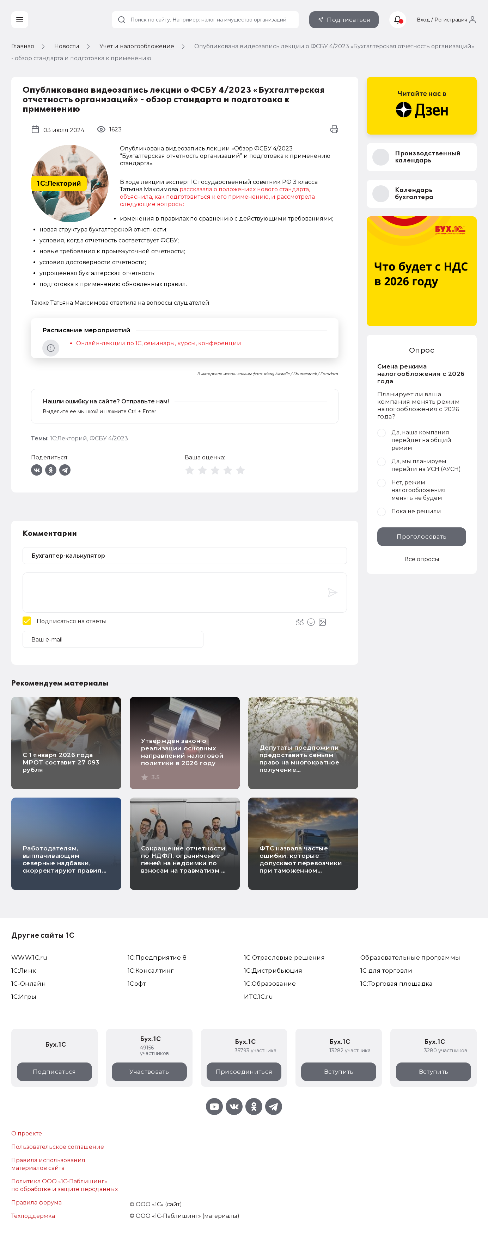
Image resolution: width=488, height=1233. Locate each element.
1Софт (137, 983)
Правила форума (36, 1202)
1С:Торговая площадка (396, 983)
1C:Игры (23, 996)
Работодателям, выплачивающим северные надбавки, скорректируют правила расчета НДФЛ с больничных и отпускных (65, 867)
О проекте (26, 1133)
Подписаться (348, 19)
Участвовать (149, 1071)
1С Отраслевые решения (284, 957)
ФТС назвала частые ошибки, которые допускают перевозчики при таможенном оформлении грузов (301, 863)
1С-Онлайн (28, 983)
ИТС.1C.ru (258, 996)
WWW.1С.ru (29, 957)
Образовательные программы (410, 957)
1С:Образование (270, 983)
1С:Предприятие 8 (157, 957)
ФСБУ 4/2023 (109, 438)
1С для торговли (386, 970)
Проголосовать (421, 536)
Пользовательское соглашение (57, 1147)
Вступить (339, 1071)
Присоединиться (244, 1071)
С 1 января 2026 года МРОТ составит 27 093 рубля (61, 762)
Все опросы (421, 559)
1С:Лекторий (68, 438)
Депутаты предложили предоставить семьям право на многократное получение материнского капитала (300, 762)
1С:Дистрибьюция (273, 970)
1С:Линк (23, 970)
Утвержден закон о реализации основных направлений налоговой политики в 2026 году (182, 752)
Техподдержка (33, 1216)
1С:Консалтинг (150, 970)
